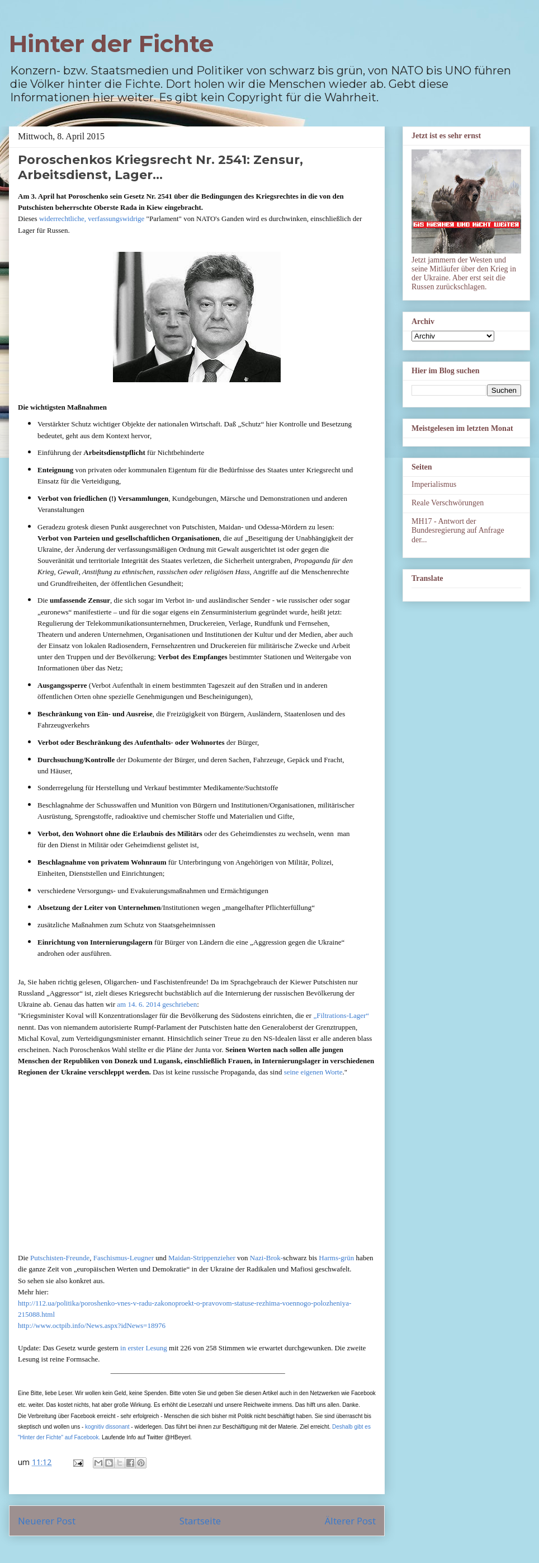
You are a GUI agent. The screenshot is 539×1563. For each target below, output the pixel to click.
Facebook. (87, 1437)
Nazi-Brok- (266, 1258)
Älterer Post (350, 1520)
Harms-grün (336, 1258)
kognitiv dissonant (107, 1427)
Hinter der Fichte (111, 43)
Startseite (200, 1520)
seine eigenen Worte (313, 1072)
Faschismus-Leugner (123, 1258)
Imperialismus (434, 484)
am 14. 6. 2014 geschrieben (157, 1004)
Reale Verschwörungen (448, 503)
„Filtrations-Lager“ (341, 1015)
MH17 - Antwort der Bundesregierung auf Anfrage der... (458, 531)
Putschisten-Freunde (59, 1258)
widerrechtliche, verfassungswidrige (91, 218)
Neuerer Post (46, 1520)
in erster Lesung (143, 1348)
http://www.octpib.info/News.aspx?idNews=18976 (92, 1325)
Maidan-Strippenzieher (201, 1258)
